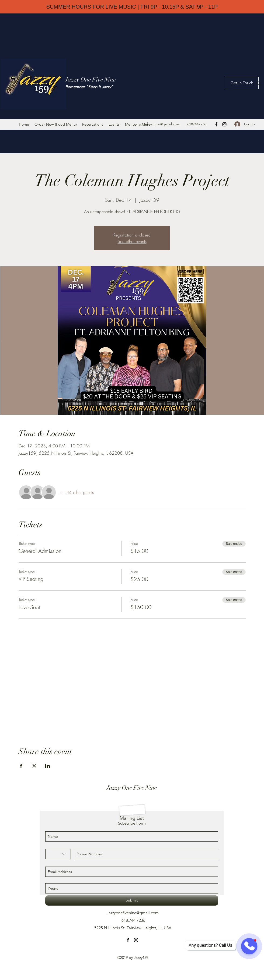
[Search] (258, 83)
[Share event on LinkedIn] (47, 766)
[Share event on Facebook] (21, 766)
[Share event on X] (34, 766)
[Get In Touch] (242, 83)
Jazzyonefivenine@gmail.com (156, 124)
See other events (132, 241)
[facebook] (216, 124)
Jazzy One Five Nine (90, 79)
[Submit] (131, 900)
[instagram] (224, 124)
